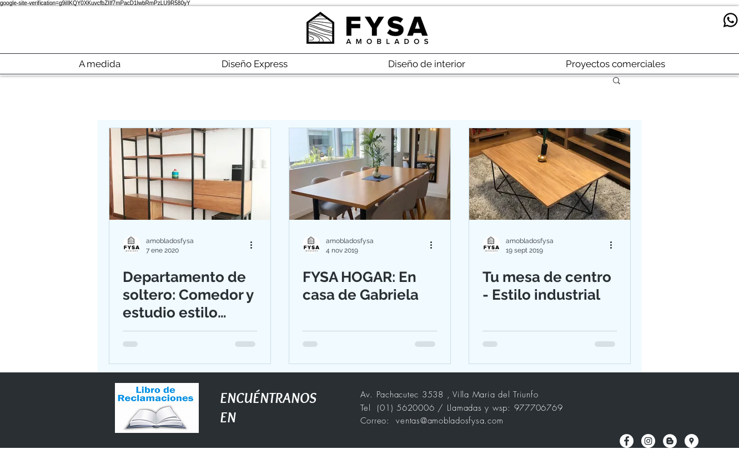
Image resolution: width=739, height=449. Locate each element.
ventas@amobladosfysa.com (449, 420)
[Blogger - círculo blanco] (670, 441)
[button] (616, 81)
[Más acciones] (255, 244)
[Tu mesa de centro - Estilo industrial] (549, 174)
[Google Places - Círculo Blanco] (691, 441)
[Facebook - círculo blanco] (627, 441)
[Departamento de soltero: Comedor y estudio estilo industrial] (189, 174)
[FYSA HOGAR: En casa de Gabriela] (369, 174)
